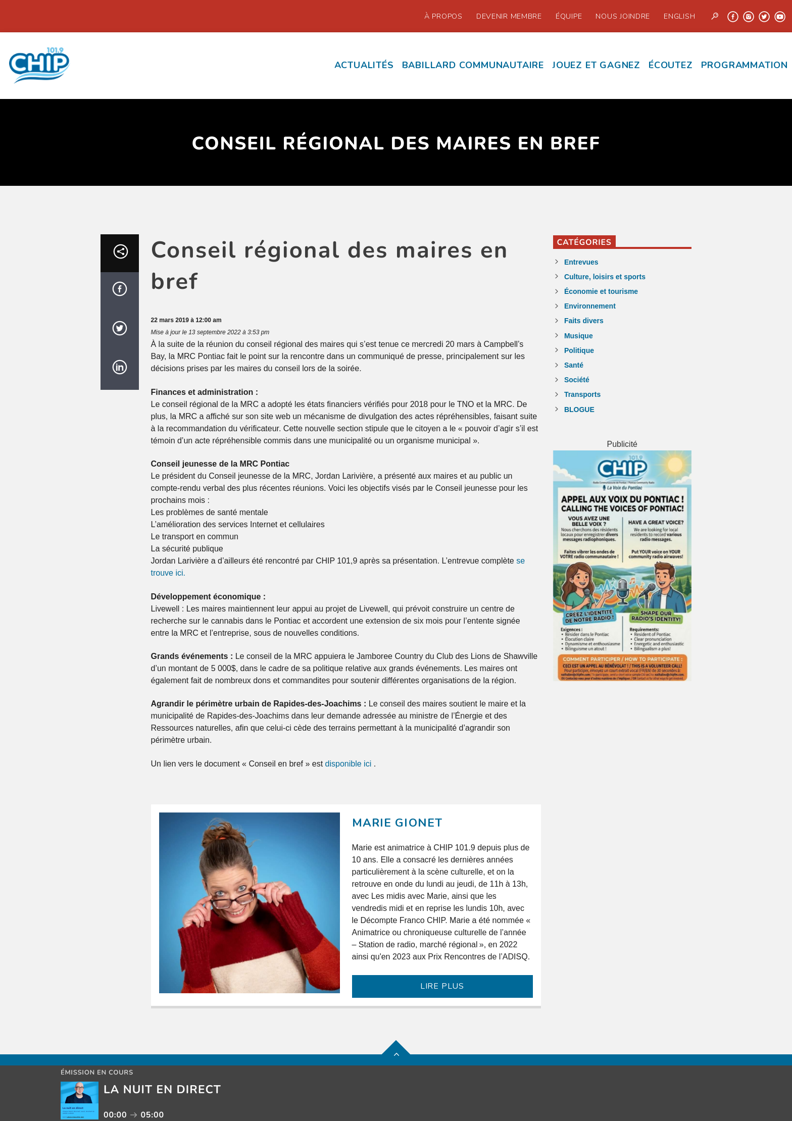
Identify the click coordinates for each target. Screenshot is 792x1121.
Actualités (364, 65)
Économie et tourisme (601, 291)
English (679, 16)
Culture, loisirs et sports (605, 277)
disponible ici (349, 763)
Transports (582, 394)
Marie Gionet (397, 823)
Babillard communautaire (473, 65)
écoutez (671, 65)
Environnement (590, 306)
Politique (579, 350)
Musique (578, 336)
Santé (573, 365)
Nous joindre (623, 16)
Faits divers (584, 321)
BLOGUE (579, 409)
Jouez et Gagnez (596, 65)
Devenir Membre (509, 16)
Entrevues (581, 262)
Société (576, 380)
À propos (443, 16)
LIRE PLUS (442, 986)
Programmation (744, 65)
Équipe (569, 16)
